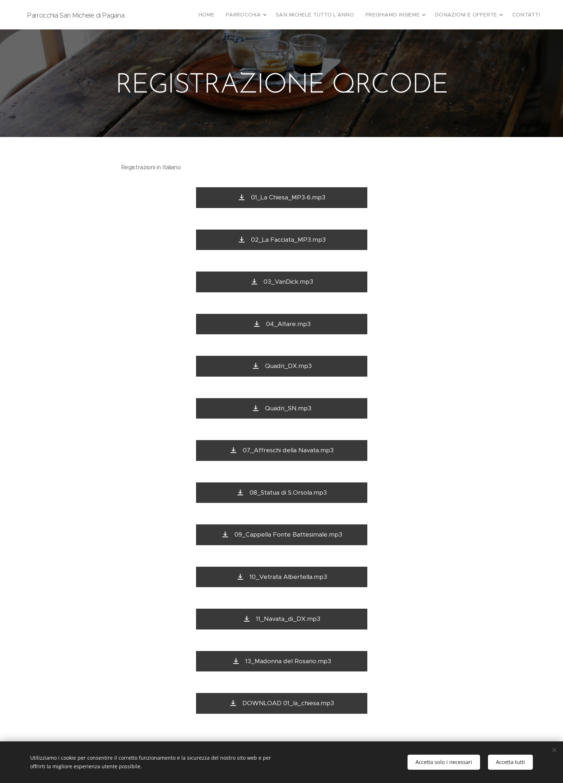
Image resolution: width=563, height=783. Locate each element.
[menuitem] (231, 15)
